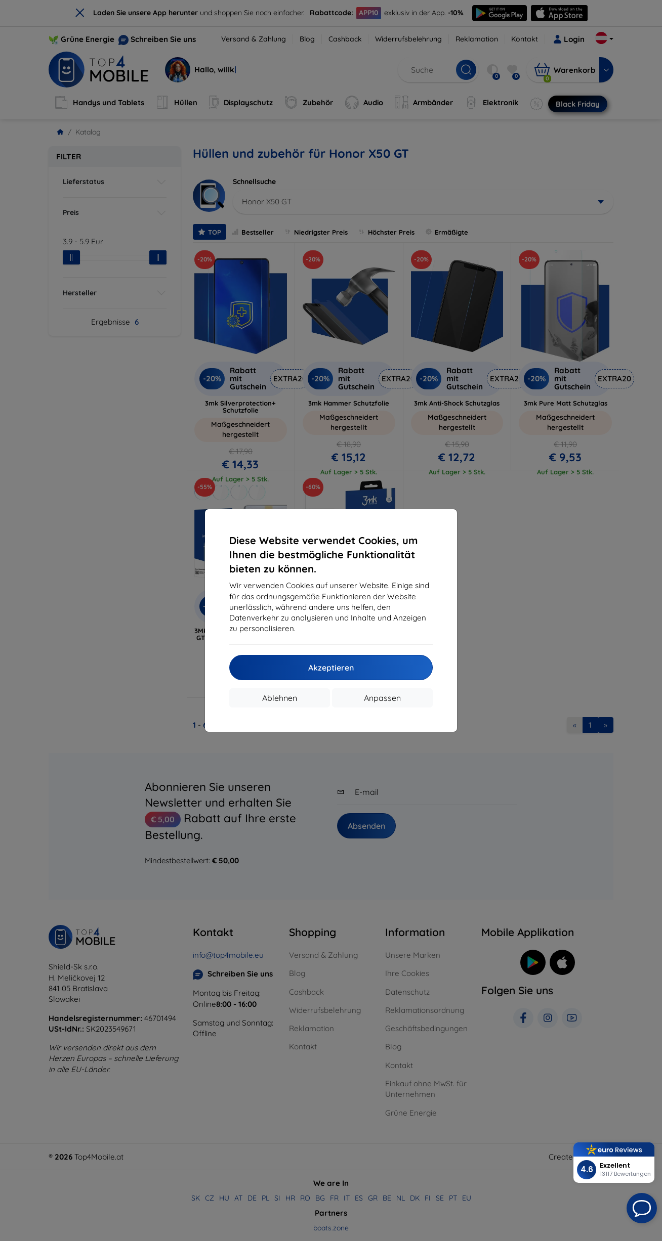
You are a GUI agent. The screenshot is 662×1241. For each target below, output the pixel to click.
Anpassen (382, 698)
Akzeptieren (331, 667)
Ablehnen (279, 698)
